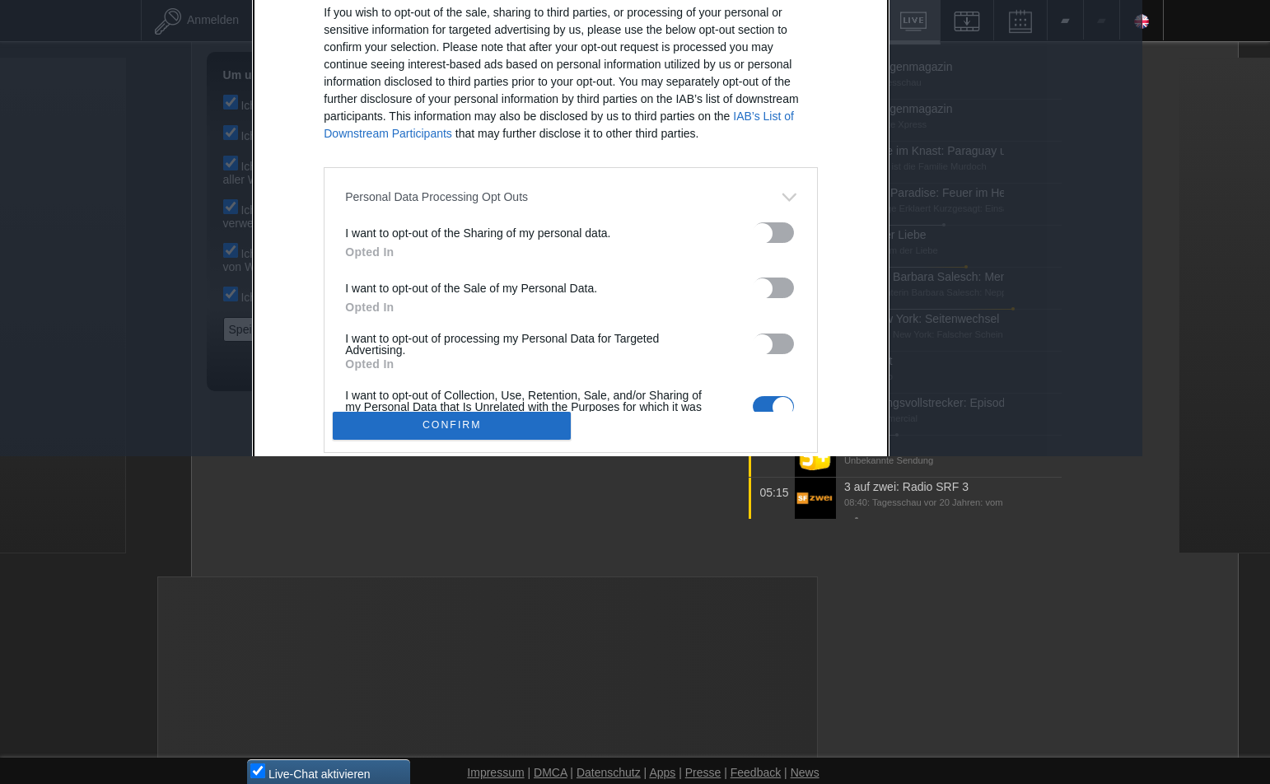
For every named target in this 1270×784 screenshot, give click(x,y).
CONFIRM (514, 585)
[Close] (918, 132)
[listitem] (632, 356)
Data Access (636, 643)
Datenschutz (725, 643)
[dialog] (633, 387)
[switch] (836, 391)
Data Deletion (543, 643)
